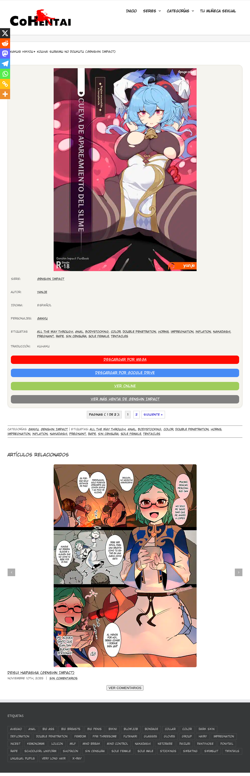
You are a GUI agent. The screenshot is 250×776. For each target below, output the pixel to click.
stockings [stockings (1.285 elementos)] (168, 751)
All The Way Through (55, 331)
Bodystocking (97, 331)
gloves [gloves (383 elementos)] (169, 736)
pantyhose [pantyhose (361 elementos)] (205, 743)
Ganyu (42, 318)
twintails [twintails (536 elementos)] (232, 751)
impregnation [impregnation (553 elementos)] (224, 736)
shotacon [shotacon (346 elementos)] (70, 751)
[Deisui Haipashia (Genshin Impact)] (125, 466)
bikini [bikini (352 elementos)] (113, 729)
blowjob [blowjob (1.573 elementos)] (131, 729)
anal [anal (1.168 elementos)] (32, 729)
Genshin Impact (50, 279)
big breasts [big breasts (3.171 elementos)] (70, 729)
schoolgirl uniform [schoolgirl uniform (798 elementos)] (40, 751)
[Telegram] (5, 64)
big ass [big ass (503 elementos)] (48, 729)
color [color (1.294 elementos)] (187, 729)
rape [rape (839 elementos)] (14, 751)
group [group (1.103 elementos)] (187, 736)
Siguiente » (153, 414)
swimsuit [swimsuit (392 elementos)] (211, 751)
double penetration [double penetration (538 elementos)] (52, 736)
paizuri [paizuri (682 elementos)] (184, 743)
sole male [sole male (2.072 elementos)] (145, 751)
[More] (5, 94)
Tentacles (119, 336)
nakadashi (222, 331)
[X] (5, 33)
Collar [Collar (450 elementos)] (170, 729)
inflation (203, 331)
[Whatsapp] (5, 74)
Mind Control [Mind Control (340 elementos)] (117, 743)
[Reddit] (5, 43)
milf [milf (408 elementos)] (73, 743)
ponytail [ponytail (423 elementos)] (226, 743)
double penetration (139, 331)
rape (60, 336)
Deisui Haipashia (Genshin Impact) (41, 673)
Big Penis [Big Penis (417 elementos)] (94, 729)
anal (79, 331)
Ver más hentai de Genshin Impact (125, 399)
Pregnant (45, 336)
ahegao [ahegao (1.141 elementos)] (16, 729)
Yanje (42, 292)
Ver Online (125, 386)
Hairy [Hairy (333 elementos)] (203, 736)
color (116, 331)
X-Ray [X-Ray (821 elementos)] (76, 758)
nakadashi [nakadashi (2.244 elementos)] (143, 743)
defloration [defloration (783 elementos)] (19, 736)
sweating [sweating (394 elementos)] (190, 751)
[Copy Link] (5, 84)
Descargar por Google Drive (125, 373)
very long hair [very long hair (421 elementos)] (54, 758)
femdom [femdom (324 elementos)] (80, 736)
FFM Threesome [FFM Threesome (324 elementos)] (105, 736)
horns (163, 331)
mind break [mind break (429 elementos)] (91, 743)
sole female (99, 336)
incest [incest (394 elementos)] (15, 743)
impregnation (182, 331)
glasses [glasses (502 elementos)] (150, 736)
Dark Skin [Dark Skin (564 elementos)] (207, 729)
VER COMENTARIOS (125, 688)
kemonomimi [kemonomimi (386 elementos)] (36, 743)
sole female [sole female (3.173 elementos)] (121, 751)
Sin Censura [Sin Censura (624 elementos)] (95, 751)
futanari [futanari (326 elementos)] (130, 736)
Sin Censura (76, 336)
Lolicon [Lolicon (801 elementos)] (57, 743)
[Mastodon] (5, 53)
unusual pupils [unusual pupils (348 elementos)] (22, 758)
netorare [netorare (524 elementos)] (165, 743)
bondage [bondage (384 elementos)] (151, 729)
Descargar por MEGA (125, 360)
